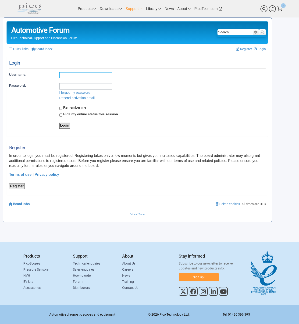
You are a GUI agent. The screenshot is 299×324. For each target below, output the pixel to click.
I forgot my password (74, 92)
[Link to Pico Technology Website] (207, 8)
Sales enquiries (83, 269)
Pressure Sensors (36, 269)
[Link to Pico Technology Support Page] (134, 8)
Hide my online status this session (88, 114)
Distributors (81, 288)
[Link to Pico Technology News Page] (169, 8)
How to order (82, 275)
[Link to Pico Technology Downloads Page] (111, 8)
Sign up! (199, 277)
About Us (128, 263)
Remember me (72, 108)
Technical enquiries (86, 263)
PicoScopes (31, 263)
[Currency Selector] (272, 8)
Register (17, 186)
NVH (26, 275)
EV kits (28, 281)
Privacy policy (47, 174)
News (126, 275)
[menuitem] (260, 49)
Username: (17, 74)
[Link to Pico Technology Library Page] (153, 8)
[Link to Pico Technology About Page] (184, 8)
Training (128, 281)
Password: (17, 85)
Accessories (32, 288)
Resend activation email (77, 98)
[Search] (263, 8)
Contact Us (130, 288)
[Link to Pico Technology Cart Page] (280, 9)
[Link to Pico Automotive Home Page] (29, 8)
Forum (77, 281)
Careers (127, 269)
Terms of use (20, 174)
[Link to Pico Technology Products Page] (87, 8)
